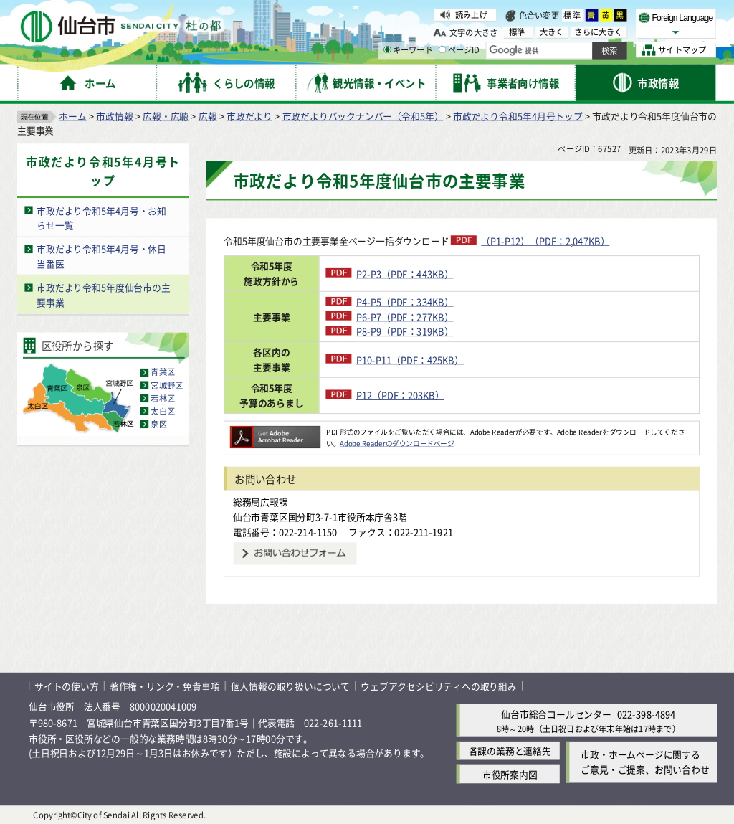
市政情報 (114, 115)
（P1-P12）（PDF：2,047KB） (545, 240)
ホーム (72, 115)
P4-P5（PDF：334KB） (390, 301)
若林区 (163, 398)
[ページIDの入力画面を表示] (442, 49)
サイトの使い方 (66, 685)
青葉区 (163, 372)
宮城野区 (167, 385)
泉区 (158, 424)
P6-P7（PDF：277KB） (390, 316)
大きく (552, 32)
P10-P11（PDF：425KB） (395, 359)
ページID (459, 50)
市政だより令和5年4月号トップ (518, 115)
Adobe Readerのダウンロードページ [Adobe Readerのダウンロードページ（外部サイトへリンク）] (397, 442)
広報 (208, 115)
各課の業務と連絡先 (510, 750)
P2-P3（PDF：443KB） (390, 273)
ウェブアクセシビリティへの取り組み (439, 685)
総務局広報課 (260, 501)
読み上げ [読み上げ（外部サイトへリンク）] (471, 14)
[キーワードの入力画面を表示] (387, 49)
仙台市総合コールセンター (556, 714)
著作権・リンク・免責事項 (165, 685)
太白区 (163, 411)
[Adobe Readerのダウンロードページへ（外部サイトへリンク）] (275, 432)
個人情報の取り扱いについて (290, 685)
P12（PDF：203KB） (386, 395)
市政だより (249, 115)
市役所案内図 (510, 774)
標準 (572, 15)
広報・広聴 (166, 115)
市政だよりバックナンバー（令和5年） (363, 115)
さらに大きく (598, 32)
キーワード (408, 50)
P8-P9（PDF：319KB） (390, 331)
